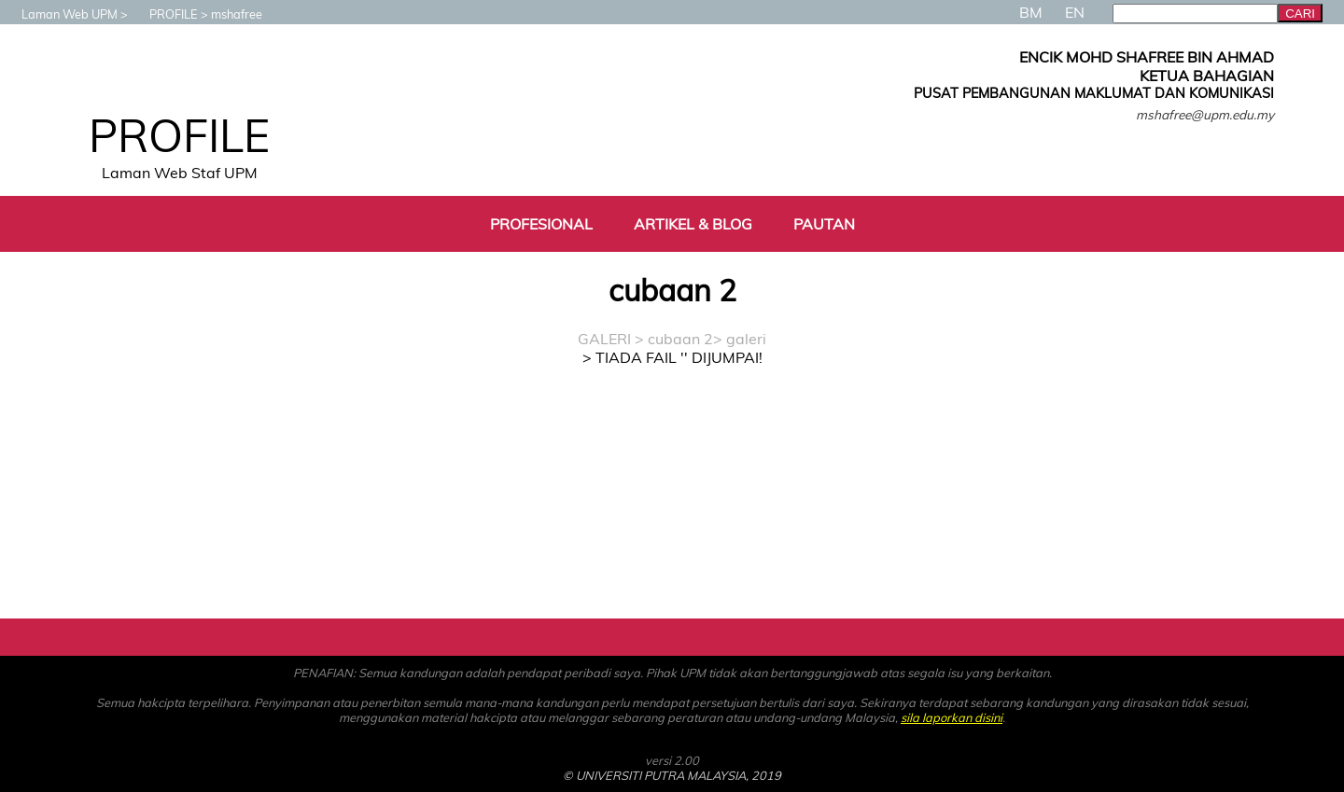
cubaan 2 (680, 338)
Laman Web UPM (60, 14)
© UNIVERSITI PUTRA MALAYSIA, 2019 (672, 775)
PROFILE (164, 14)
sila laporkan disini (951, 717)
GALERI (604, 338)
